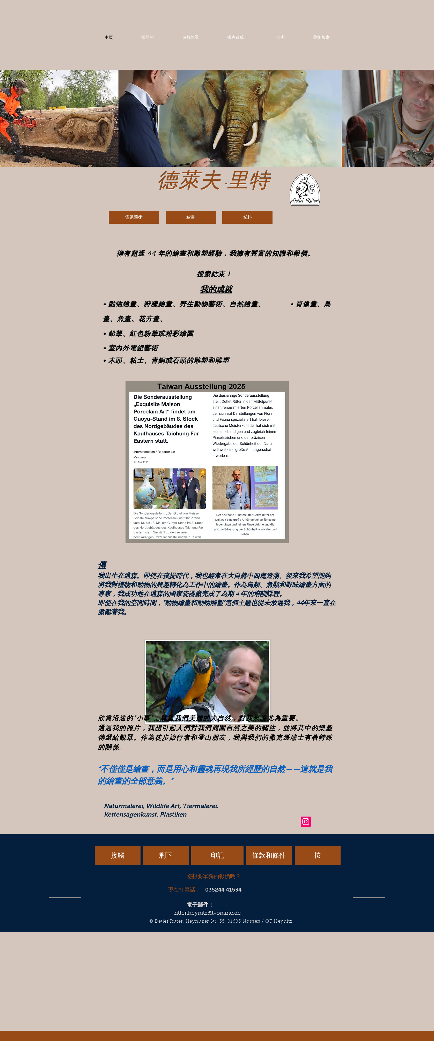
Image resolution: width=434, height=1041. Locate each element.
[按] (318, 855)
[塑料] (247, 217)
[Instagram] (306, 822)
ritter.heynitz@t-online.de (207, 913)
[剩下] (166, 855)
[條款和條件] (269, 855)
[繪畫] (191, 217)
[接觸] (118, 855)
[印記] (217, 855)
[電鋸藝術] (134, 217)
